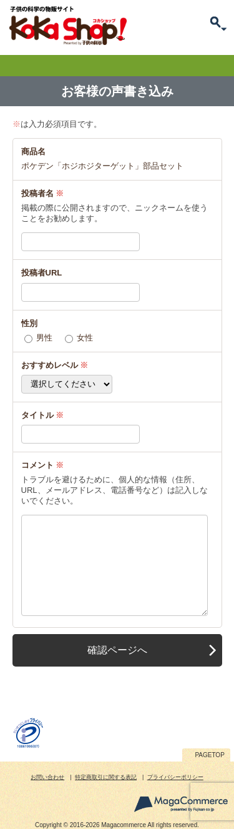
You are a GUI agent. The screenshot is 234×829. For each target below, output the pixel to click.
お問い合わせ (47, 777)
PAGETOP (209, 755)
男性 (44, 337)
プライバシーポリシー (175, 777)
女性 (85, 337)
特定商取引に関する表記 (106, 777)
